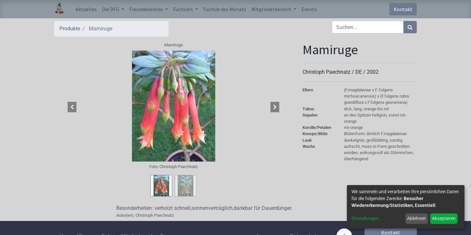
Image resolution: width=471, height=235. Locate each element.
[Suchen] (410, 27)
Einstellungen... (366, 218)
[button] (72, 107)
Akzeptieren (444, 218)
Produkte (69, 28)
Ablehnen (416, 218)
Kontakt (403, 9)
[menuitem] (86, 9)
